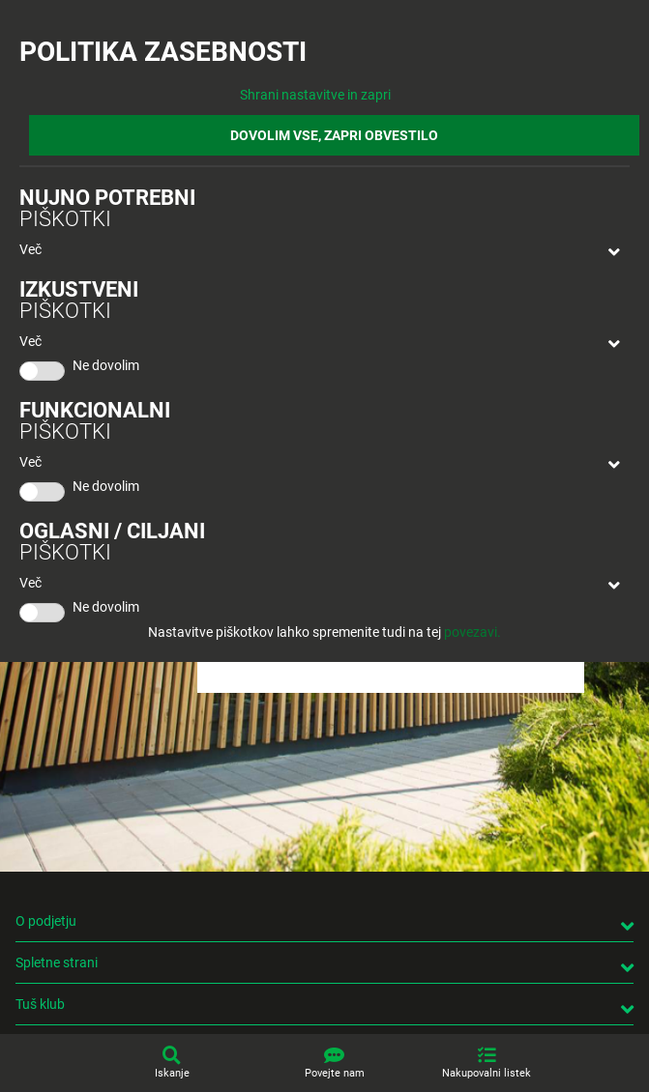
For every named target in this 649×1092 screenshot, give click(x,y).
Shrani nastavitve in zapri (315, 94)
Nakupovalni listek (486, 1073)
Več (30, 249)
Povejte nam (335, 1073)
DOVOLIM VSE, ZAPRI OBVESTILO (334, 135)
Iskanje (172, 1073)
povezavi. (472, 632)
